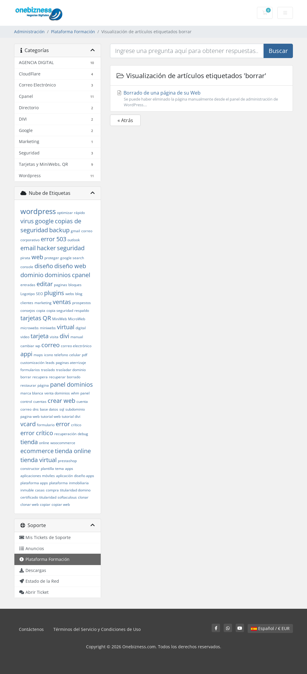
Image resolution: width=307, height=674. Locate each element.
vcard (28, 424)
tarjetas (30, 318)
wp (37, 345)
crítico (76, 424)
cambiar (27, 345)
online (44, 442)
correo (50, 345)
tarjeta (40, 336)
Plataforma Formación (73, 31)
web (37, 257)
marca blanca (31, 393)
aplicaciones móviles (37, 475)
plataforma (58, 482)
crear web (61, 401)
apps (69, 468)
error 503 (53, 239)
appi (26, 354)
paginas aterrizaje (71, 362)
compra (52, 490)
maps (38, 354)
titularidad (47, 497)
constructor (30, 468)
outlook (73, 239)
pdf (84, 354)
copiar (45, 504)
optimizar (65, 212)
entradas (27, 284)
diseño (43, 266)
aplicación (64, 475)
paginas (60, 284)
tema (59, 468)
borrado (73, 376)
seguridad (71, 248)
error (63, 424)
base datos (49, 409)
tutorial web (51, 416)
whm (75, 393)
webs (69, 293)
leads (50, 362)
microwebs (29, 327)
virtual (65, 327)
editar (45, 284)
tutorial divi (71, 416)
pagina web (30, 416)
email (28, 248)
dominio (31, 275)
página (43, 385)
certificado (29, 497)
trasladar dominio (71, 369)
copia (40, 310)
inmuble (27, 490)
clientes (26, 302)
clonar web (29, 504)
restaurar (28, 385)
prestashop (67, 460)
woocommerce (62, 442)
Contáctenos (31, 629)
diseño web (70, 266)
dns (36, 409)
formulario (46, 424)
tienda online (73, 451)
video (24, 336)
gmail (75, 230)
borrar (25, 376)
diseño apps (84, 475)
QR (47, 318)
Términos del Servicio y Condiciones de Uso (97, 629)
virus (27, 221)
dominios (58, 275)
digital (81, 327)
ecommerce (37, 451)
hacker (46, 248)
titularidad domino (75, 490)
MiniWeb (59, 318)
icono (48, 354)
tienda (29, 442)
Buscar (278, 51)
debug (83, 433)
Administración (29, 31)
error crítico (36, 433)
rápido (79, 212)
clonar (83, 497)
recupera (40, 376)
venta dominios (57, 393)
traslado (48, 369)
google (44, 221)
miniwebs (48, 327)
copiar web (61, 504)
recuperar (57, 376)
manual (76, 336)
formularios (30, 369)
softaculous (67, 497)
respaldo (81, 310)
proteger (51, 257)
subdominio (75, 409)
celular (75, 354)
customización (32, 362)
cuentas (39, 401)
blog (78, 293)
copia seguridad (59, 310)
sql (61, 409)
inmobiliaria (79, 482)
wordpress (38, 211)
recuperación (65, 433)
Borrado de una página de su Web (201, 98)
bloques (75, 284)
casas (40, 490)
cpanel (81, 275)
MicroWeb (76, 318)
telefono (61, 354)
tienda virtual (38, 460)
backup (59, 230)
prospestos (81, 302)
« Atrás (125, 120)
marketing (43, 302)
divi (64, 336)
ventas (62, 302)
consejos (27, 310)
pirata (25, 257)
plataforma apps (34, 482)
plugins (54, 293)
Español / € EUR (270, 628)
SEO (39, 293)
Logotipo (27, 293)
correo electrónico (76, 345)
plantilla (47, 468)
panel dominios (71, 384)
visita (54, 336)
